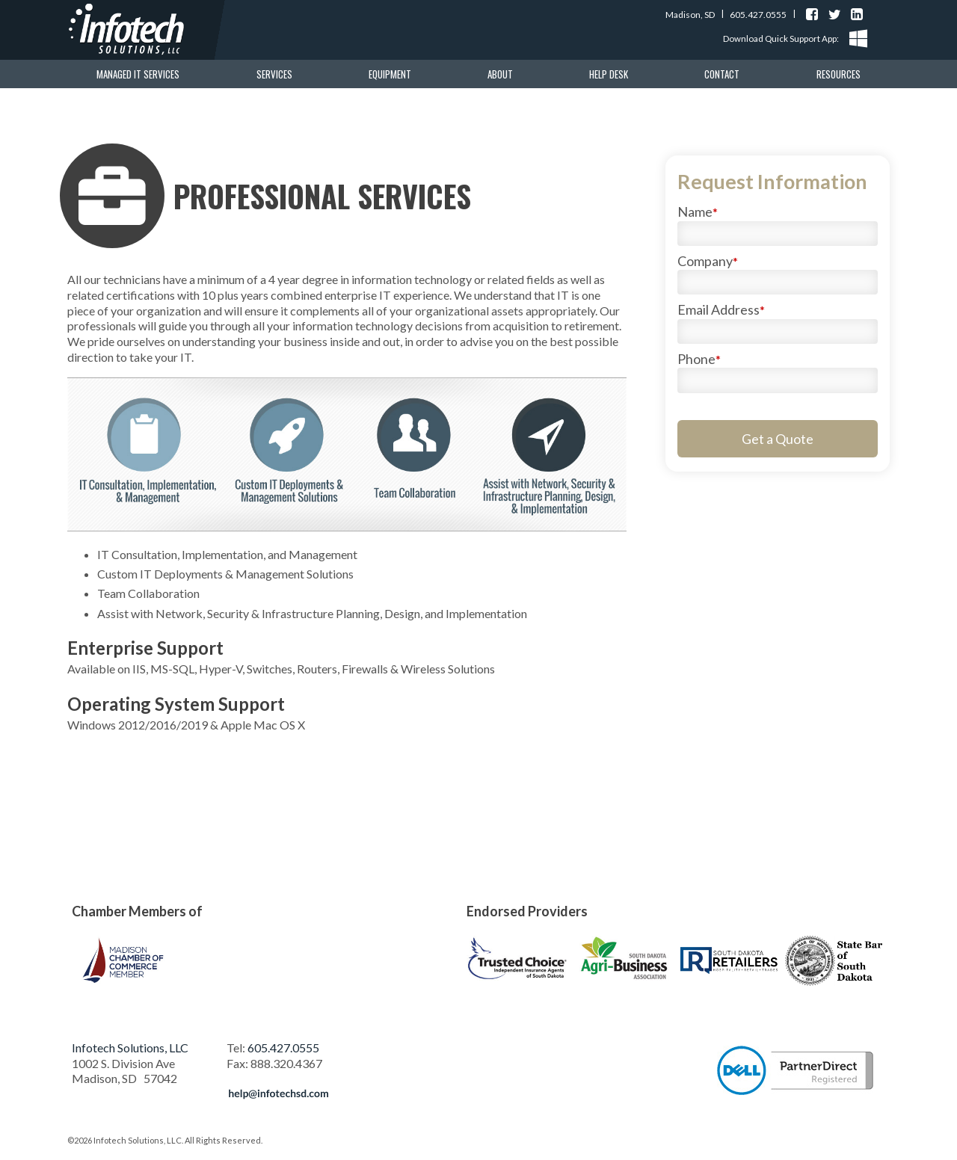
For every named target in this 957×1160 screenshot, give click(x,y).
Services (274, 74)
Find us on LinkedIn (857, 14)
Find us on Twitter (834, 14)
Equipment (390, 74)
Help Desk (608, 74)
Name (697, 211)
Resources (838, 74)
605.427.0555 (758, 14)
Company (707, 261)
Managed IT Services (137, 74)
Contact (721, 74)
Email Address (721, 309)
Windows (858, 39)
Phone (699, 359)
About (500, 74)
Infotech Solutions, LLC (130, 1047)
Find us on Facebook (812, 14)
